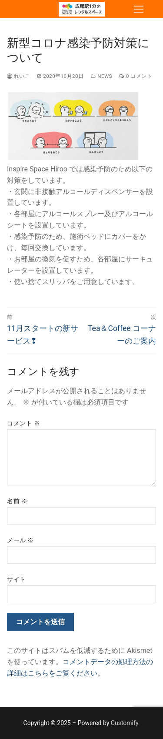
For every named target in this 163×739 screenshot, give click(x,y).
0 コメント (135, 76)
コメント (23, 423)
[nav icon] (139, 9)
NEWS (102, 76)
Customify (124, 722)
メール (20, 540)
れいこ (18, 76)
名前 (17, 501)
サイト (16, 579)
